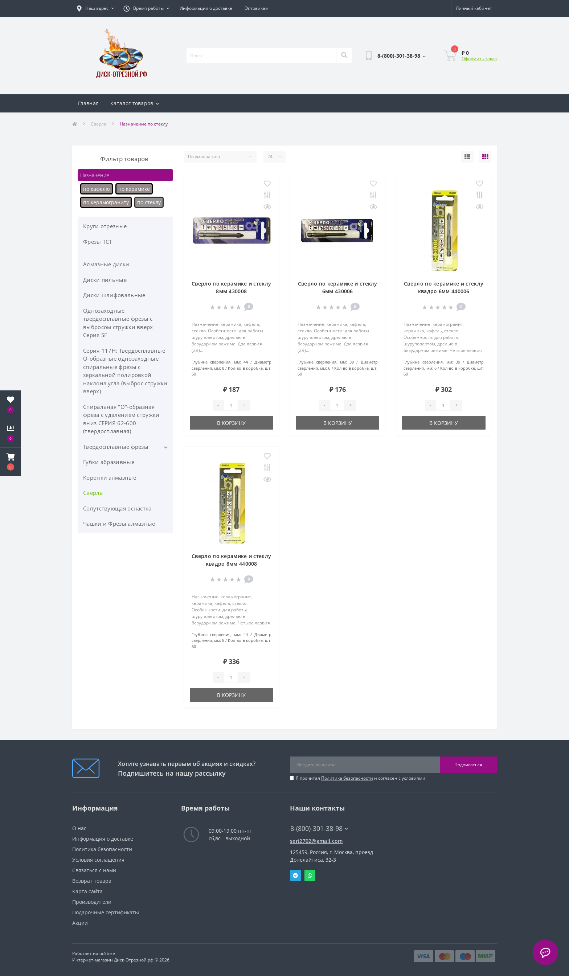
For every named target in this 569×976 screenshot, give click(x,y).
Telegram (295, 875)
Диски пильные (105, 279)
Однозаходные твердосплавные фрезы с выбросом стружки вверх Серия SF (118, 323)
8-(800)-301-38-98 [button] (319, 828)
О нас (79, 828)
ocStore (107, 953)
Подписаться (468, 765)
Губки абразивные (108, 462)
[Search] (344, 55)
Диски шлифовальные (114, 295)
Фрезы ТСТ (97, 241)
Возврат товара (91, 880)
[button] (10, 462)
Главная (88, 103)
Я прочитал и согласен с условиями (360, 778)
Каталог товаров (134, 103)
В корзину (231, 422)
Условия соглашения (98, 859)
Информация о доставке (206, 8)
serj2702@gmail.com (316, 840)
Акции (80, 922)
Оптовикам (257, 8)
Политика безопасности (347, 778)
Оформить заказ (479, 59)
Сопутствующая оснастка (117, 508)
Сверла (98, 124)
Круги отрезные (105, 226)
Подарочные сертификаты (105, 912)
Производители (91, 901)
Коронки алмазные (109, 477)
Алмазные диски (106, 264)
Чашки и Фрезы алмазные (119, 523)
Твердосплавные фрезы (115, 446)
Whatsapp (310, 875)
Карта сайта (87, 891)
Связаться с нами (94, 870)
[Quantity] (231, 405)
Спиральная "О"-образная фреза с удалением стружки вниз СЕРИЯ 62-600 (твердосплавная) (121, 419)
